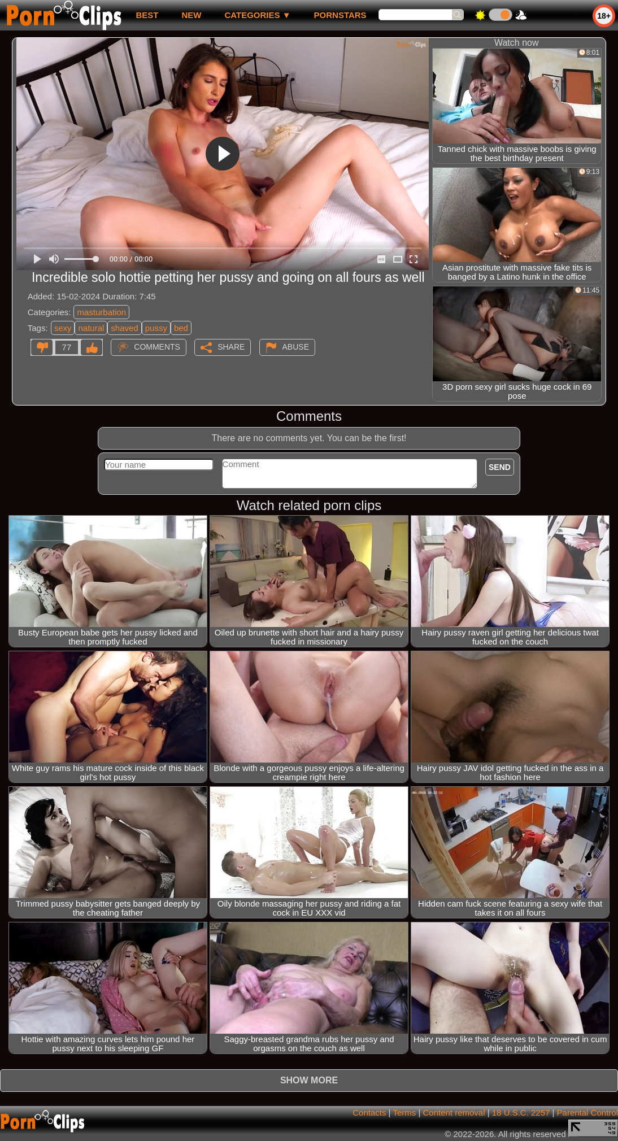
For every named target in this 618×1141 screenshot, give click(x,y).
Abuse (295, 346)
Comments (157, 346)
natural (91, 328)
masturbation (101, 312)
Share (231, 346)
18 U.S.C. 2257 (521, 1112)
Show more (309, 1080)
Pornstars (340, 15)
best (147, 15)
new (191, 15)
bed (181, 328)
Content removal (454, 1112)
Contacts (369, 1112)
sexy (63, 328)
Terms (404, 1112)
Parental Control (587, 1112)
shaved (124, 328)
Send (500, 467)
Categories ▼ (257, 15)
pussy (156, 328)
